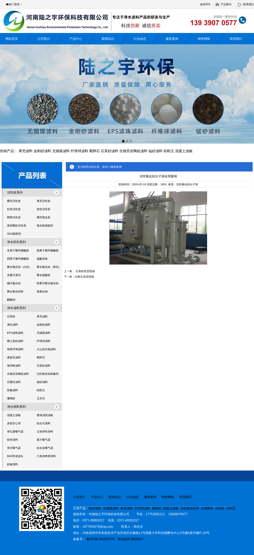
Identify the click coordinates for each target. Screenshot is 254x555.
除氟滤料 (12, 390)
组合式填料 (43, 423)
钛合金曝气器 (45, 447)
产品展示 (226, 4)
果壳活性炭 (43, 200)
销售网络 (204, 38)
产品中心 (76, 38)
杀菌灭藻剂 (14, 275)
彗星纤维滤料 (15, 349)
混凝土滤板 (184, 151)
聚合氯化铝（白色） (19, 266)
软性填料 (12, 439)
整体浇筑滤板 (45, 415)
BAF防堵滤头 (15, 456)
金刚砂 (219, 508)
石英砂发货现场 (85, 271)
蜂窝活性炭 (14, 217)
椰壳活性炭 (14, 200)
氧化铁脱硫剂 (45, 225)
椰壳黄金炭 (43, 217)
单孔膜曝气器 (15, 431)
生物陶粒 (207, 508)
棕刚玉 (169, 151)
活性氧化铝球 (189, 508)
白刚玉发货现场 (84, 276)
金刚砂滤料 (42, 151)
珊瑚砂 (11, 398)
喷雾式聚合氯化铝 (48, 283)
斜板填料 (12, 464)
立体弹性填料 (45, 431)
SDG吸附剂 (14, 233)
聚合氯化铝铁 (15, 291)
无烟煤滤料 (61, 151)
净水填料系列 (16, 406)
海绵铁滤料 (14, 365)
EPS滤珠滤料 (15, 332)
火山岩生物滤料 (46, 349)
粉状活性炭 (43, 209)
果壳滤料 (26, 151)
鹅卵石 (94, 151)
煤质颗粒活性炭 (16, 225)
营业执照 (124, 539)
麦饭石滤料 (14, 357)
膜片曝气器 (43, 439)
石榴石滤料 (14, 382)
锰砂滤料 (155, 151)
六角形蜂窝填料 (46, 456)
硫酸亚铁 (42, 258)
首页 (105, 166)
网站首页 (11, 38)
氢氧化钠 (42, 291)
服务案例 (172, 38)
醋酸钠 (11, 299)
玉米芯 (41, 398)
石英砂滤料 (109, 151)
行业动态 (140, 38)
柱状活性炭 (14, 209)
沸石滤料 (12, 324)
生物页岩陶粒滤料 (133, 151)
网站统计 (137, 539)
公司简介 (44, 38)
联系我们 (248, 4)
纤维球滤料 (79, 151)
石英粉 (11, 316)
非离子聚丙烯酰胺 (18, 250)
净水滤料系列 (16, 308)
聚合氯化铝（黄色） (49, 266)
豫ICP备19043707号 (101, 539)
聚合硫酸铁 (43, 275)
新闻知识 (108, 38)
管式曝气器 (14, 447)
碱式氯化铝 (14, 283)
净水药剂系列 (16, 242)
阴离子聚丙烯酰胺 (18, 258)
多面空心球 (14, 423)
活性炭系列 (15, 192)
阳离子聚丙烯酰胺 (48, 250)
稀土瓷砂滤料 (15, 341)
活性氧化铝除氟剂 (48, 373)
